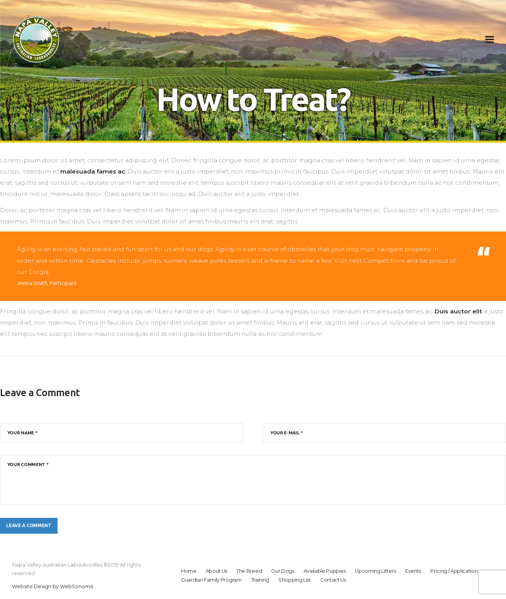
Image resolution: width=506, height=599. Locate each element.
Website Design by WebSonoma (53, 587)
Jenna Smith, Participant (48, 283)
